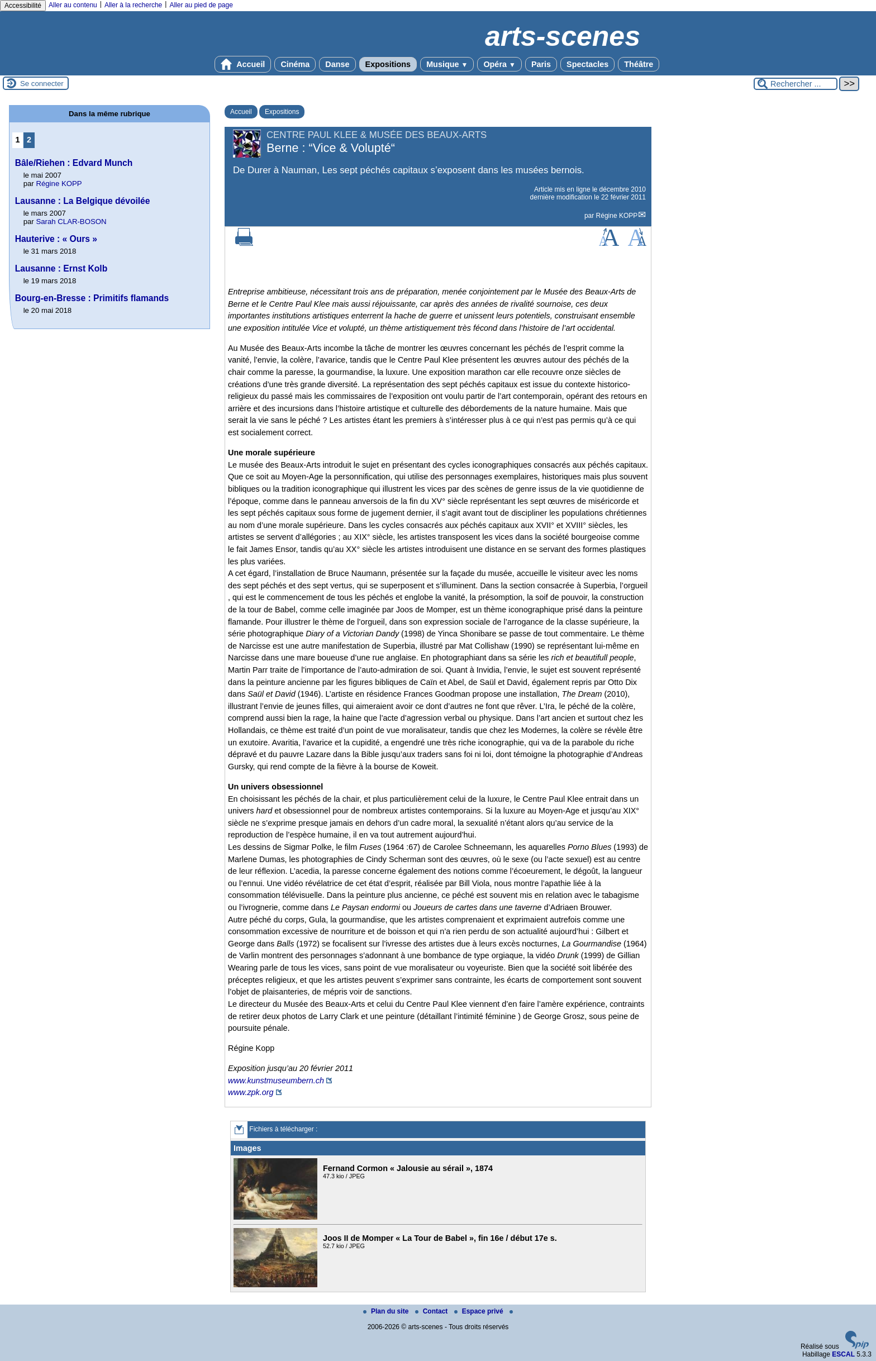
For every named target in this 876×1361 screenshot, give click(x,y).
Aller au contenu (73, 5)
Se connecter (42, 83)
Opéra (499, 64)
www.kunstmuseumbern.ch (276, 1080)
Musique (447, 64)
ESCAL (843, 1354)
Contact (432, 1311)
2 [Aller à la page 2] (29, 139)
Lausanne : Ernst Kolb (61, 268)
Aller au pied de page (200, 5)
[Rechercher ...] (795, 84)
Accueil (243, 64)
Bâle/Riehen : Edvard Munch (74, 163)
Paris (541, 64)
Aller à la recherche (133, 5)
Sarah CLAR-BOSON (71, 221)
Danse (337, 64)
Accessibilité (22, 5)
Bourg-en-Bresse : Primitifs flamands (92, 298)
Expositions (388, 64)
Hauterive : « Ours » (56, 239)
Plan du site (387, 1311)
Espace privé (479, 1311)
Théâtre (638, 64)
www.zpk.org (251, 1092)
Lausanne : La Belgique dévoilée (82, 201)
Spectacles (587, 64)
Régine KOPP (617, 216)
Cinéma (295, 64)
